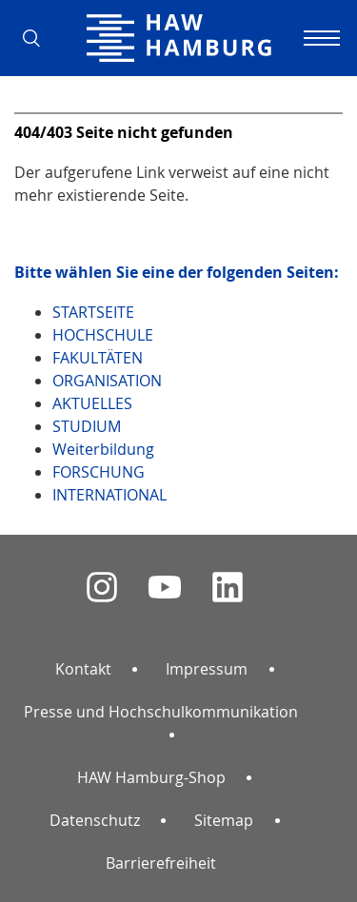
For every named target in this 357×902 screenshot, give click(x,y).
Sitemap (223, 820)
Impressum (207, 668)
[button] (38, 38)
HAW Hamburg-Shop (151, 777)
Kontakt (83, 668)
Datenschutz (95, 820)
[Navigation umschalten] (319, 38)
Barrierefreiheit (161, 863)
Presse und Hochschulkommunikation (161, 711)
